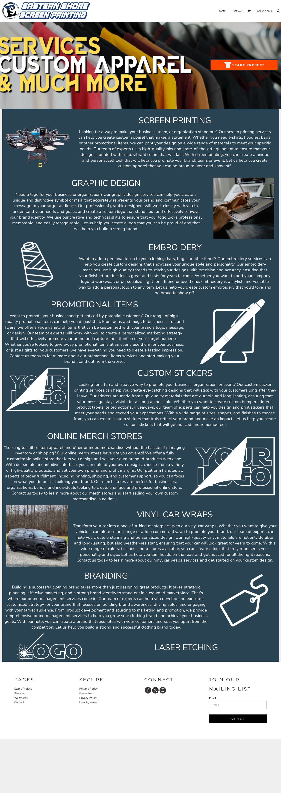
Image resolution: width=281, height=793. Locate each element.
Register (237, 10)
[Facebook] (148, 690)
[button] (249, 10)
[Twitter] (155, 690)
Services (19, 693)
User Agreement (89, 702)
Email (212, 698)
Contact (19, 702)
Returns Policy (88, 689)
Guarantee (85, 693)
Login (222, 10)
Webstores (21, 698)
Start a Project (23, 689)
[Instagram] (163, 690)
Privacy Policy (88, 698)
